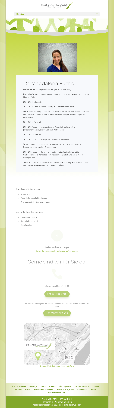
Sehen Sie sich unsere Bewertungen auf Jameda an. (57, 251)
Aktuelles (52, 386)
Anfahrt (96, 386)
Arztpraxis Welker (19, 386)
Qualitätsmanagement (65, 389)
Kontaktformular (57, 313)
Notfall (28, 389)
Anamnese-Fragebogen (43, 389)
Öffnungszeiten (57, 294)
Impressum (81, 389)
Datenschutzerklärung (56, 392)
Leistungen (33, 386)
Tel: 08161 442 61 (82, 386)
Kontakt (18, 389)
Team (43, 386)
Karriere (93, 389)
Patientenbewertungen (57, 247)
